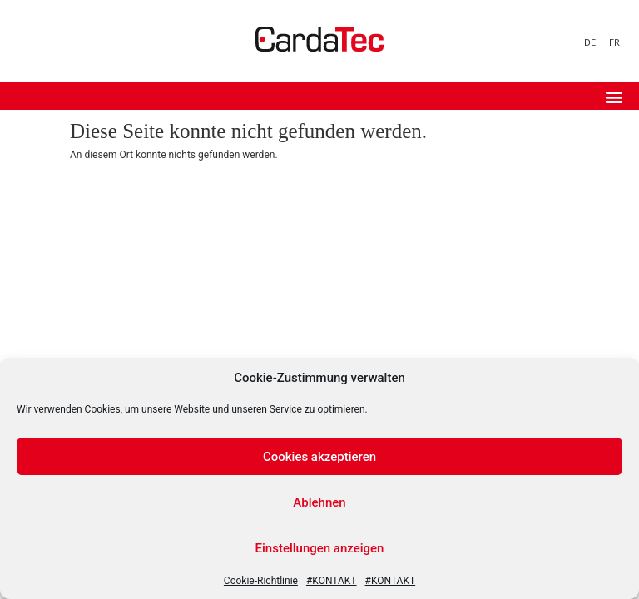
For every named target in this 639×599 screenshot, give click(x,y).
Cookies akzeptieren (319, 456)
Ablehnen (319, 502)
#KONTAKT (331, 581)
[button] (613, 96)
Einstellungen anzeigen (319, 548)
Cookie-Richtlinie (261, 581)
